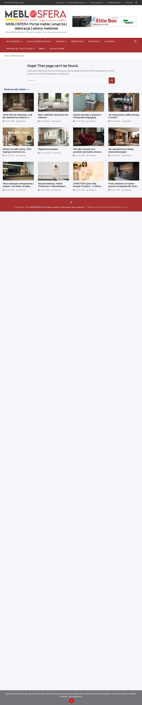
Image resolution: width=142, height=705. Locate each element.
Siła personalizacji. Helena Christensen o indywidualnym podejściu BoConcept (51, 186)
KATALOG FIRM (57, 48)
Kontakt (130, 2)
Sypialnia (93, 41)
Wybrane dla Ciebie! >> (16, 89)
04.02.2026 (10, 190)
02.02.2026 (80, 190)
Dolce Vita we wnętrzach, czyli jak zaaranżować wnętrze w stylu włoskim (17, 118)
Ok (71, 701)
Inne (41, 48)
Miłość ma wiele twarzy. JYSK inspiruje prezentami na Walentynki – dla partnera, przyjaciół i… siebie (17, 153)
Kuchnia (60, 41)
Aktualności (13, 41)
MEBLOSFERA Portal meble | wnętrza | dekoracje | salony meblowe (57, 207)
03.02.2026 (45, 190)
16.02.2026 (80, 121)
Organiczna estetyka (48, 149)
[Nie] (138, 697)
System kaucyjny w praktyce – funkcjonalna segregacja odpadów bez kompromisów (87, 118)
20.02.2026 (10, 121)
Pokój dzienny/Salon (38, 41)
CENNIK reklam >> (115, 2)
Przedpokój (77, 41)
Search (112, 80)
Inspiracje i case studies (19, 48)
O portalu (59, 2)
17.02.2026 (45, 121)
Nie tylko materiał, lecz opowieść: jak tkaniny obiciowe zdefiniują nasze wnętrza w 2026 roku (87, 153)
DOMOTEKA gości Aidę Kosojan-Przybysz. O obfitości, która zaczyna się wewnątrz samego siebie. (88, 187)
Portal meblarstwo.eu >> (77, 2)
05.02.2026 (80, 155)
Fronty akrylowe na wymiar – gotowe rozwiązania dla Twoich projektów (123, 186)
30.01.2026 (115, 190)
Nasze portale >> (98, 2)
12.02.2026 (45, 153)
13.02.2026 (10, 155)
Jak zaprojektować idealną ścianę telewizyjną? (121, 150)
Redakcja (22, 121)
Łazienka (109, 41)
